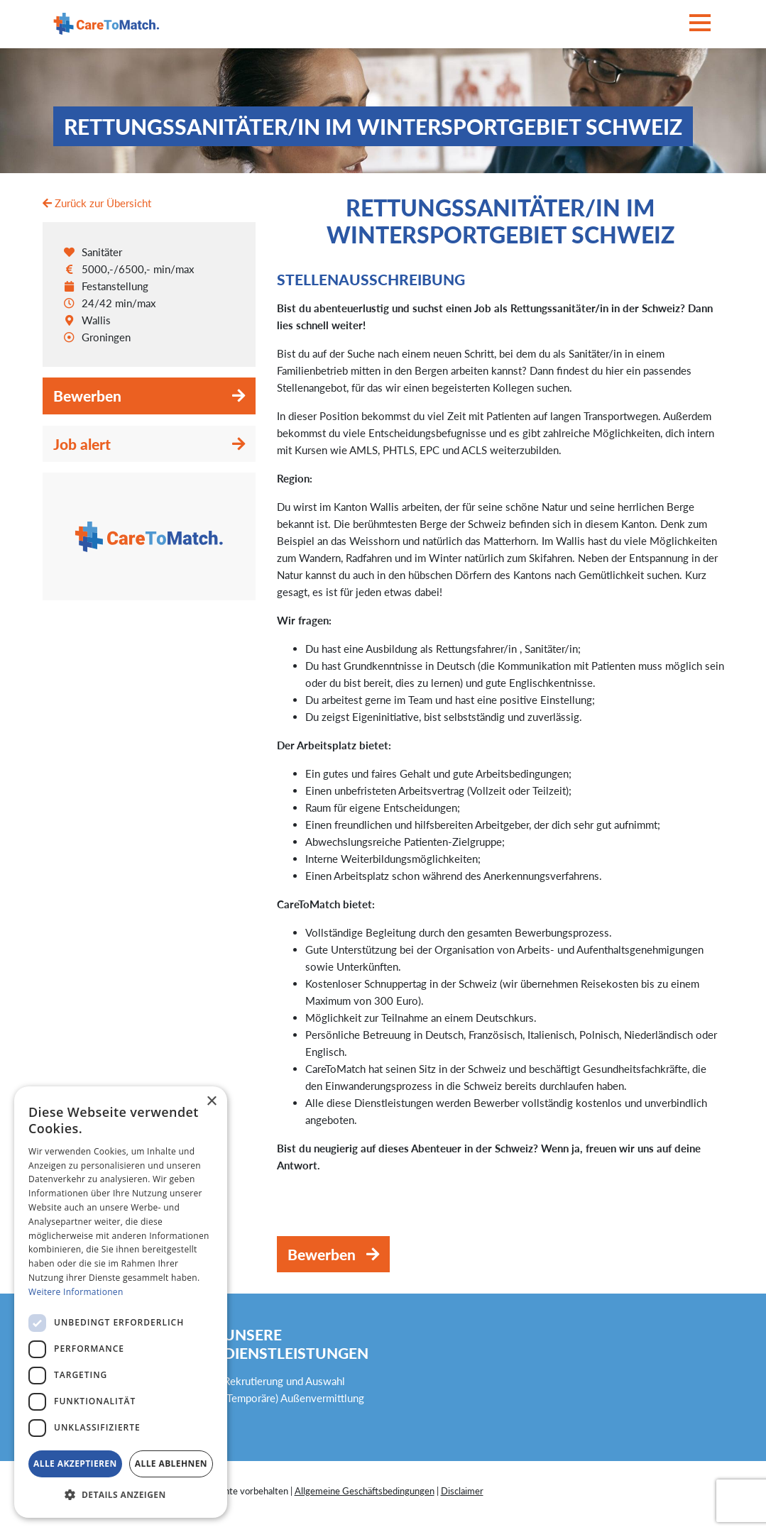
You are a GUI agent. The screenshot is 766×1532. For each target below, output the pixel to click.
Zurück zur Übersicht (97, 203)
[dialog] (120, 1302)
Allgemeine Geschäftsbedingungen (364, 1491)
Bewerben (87, 395)
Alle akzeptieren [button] (75, 1463)
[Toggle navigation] (700, 24)
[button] (120, 1495)
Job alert (82, 444)
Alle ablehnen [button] (171, 1463)
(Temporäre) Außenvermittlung (294, 1398)
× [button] (211, 1101)
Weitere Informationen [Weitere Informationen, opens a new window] (76, 1292)
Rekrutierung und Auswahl (284, 1380)
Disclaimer (462, 1491)
